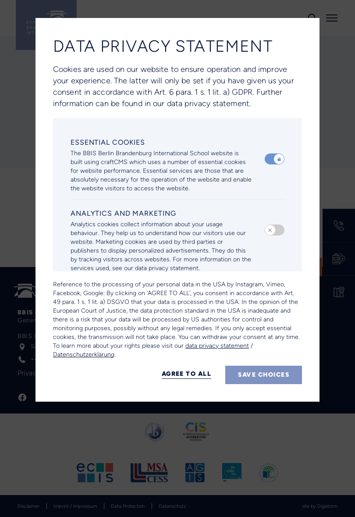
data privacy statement (217, 345)
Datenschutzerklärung (83, 354)
